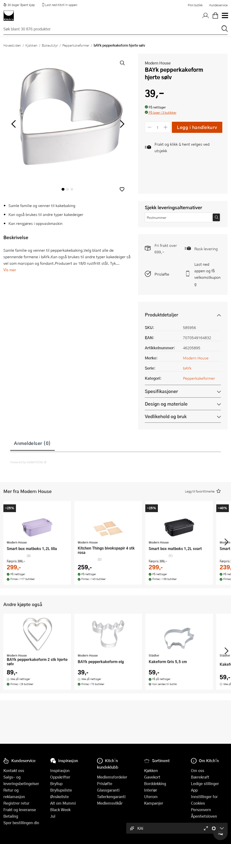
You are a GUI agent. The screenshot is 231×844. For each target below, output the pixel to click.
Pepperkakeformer (75, 45)
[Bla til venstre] (13, 123)
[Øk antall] (165, 127)
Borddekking (155, 783)
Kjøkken (31, 45)
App (194, 790)
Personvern (201, 809)
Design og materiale (166, 403)
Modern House (158, 63)
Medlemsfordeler (112, 777)
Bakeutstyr (50, 45)
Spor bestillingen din (21, 822)
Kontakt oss (13, 770)
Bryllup (56, 783)
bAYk (187, 368)
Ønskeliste (59, 796)
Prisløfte (161, 274)
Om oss (197, 770)
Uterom (151, 796)
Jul (52, 816)
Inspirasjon (60, 770)
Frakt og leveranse (19, 809)
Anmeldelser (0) (32, 443)
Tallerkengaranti (111, 796)
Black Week (60, 809)
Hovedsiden (12, 45)
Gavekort (152, 777)
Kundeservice (218, 5)
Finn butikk (195, 5)
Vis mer (9, 269)
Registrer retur (16, 803)
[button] (122, 189)
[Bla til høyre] (121, 123)
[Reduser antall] (149, 127)
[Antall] (157, 127)
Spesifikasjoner (161, 391)
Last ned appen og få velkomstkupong (207, 273)
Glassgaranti (108, 790)
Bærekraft (200, 777)
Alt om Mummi (63, 803)
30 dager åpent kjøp (19, 5)
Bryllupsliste (61, 790)
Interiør (150, 790)
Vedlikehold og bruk (166, 416)
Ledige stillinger (205, 783)
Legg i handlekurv (197, 127)
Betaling (10, 816)
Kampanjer (153, 803)
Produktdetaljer (161, 314)
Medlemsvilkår (110, 803)
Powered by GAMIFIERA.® (28, 462)
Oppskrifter (60, 777)
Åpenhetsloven (204, 816)
